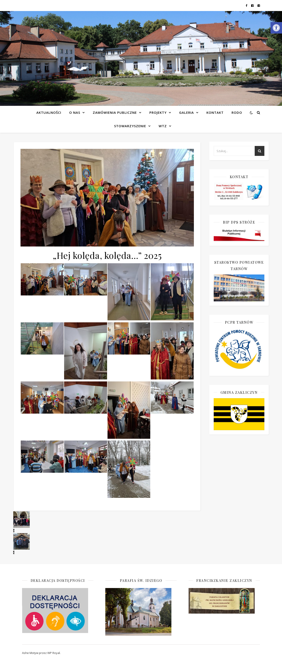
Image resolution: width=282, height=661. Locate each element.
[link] (276, 28)
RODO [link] (237, 112)
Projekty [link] (158, 112)
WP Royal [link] (53, 653)
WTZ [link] (163, 126)
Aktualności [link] (48, 112)
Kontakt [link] (215, 112)
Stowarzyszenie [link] (130, 126)
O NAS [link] (74, 112)
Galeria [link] (186, 112)
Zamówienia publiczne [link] (115, 112)
